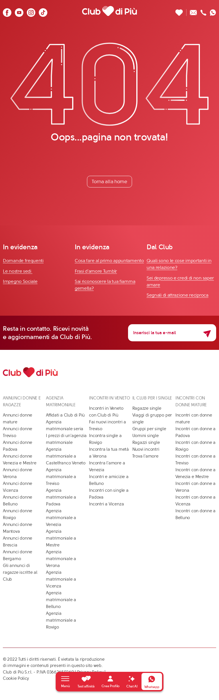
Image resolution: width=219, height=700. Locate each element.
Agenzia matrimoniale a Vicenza (61, 579)
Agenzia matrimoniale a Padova (61, 497)
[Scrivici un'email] (193, 11)
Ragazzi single (146, 442)
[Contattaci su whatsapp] (213, 11)
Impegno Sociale (20, 281)
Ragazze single (146, 408)
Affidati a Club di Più (65, 415)
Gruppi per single (149, 428)
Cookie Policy (16, 678)
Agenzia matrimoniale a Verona (61, 558)
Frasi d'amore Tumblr (96, 271)
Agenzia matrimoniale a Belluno (61, 599)
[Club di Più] (109, 11)
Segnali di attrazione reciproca (177, 295)
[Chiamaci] (203, 11)
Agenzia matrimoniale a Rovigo (61, 620)
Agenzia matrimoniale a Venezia (61, 517)
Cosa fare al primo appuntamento (109, 260)
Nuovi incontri (145, 449)
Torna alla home (109, 181)
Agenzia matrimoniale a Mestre (61, 538)
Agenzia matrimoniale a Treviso (61, 476)
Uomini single (145, 435)
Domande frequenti (23, 260)
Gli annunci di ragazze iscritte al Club (20, 572)
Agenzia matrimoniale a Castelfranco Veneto (66, 456)
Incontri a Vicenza (106, 504)
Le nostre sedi (18, 271)
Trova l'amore (145, 456)
